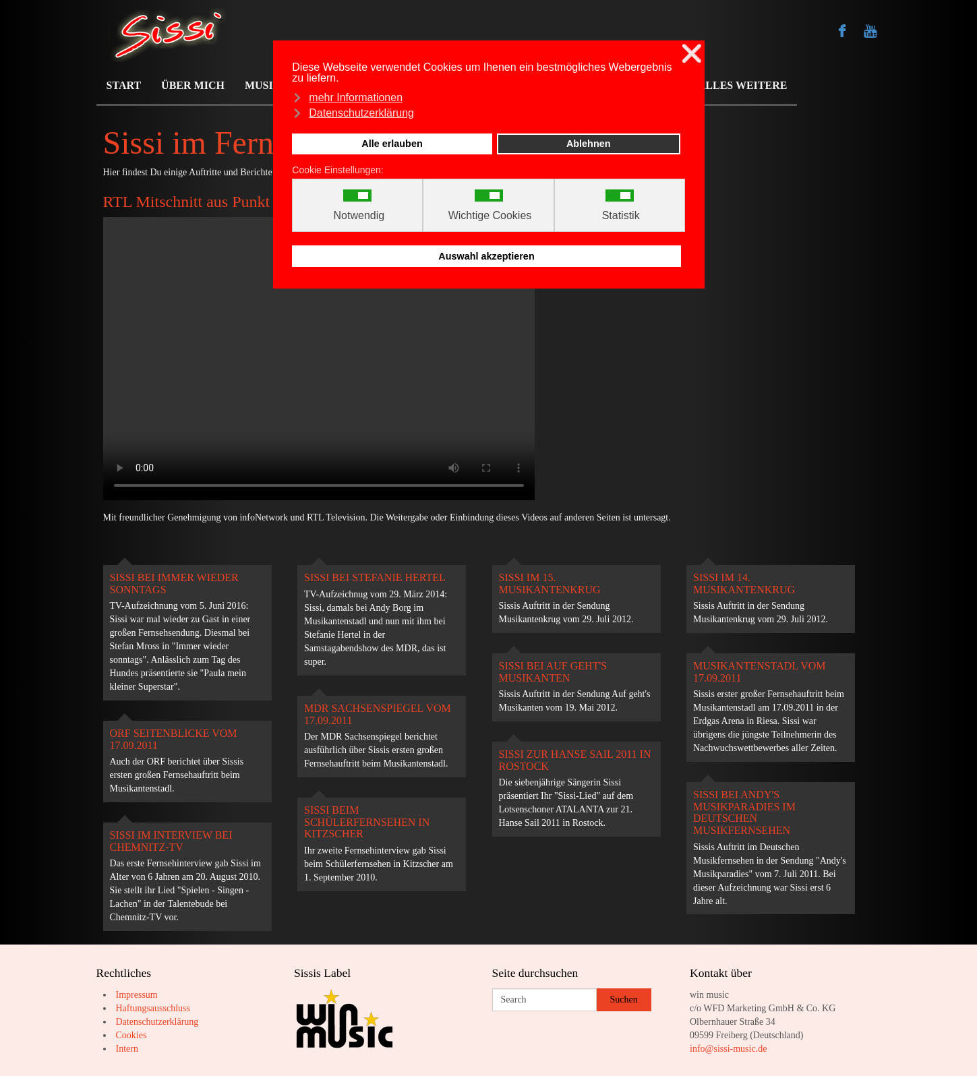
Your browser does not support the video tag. (319, 358)
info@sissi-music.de (728, 1049)
